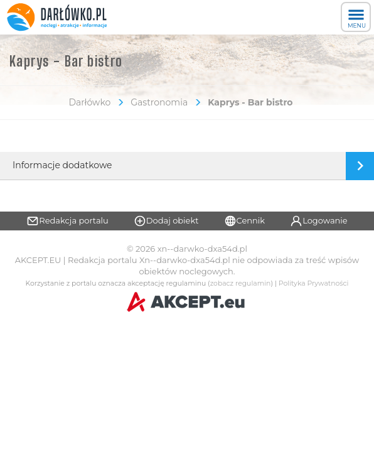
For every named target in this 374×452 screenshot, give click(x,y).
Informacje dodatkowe (62, 165)
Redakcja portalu (67, 221)
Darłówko (89, 102)
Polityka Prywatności (314, 283)
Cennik (244, 221)
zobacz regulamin (240, 283)
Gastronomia (159, 102)
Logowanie (319, 221)
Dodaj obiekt (166, 221)
